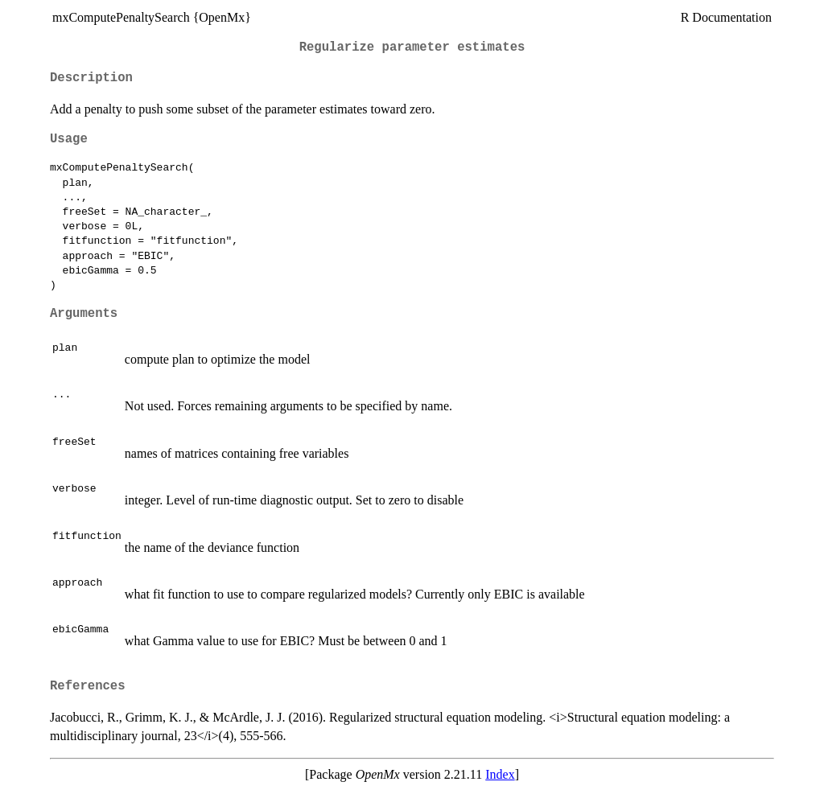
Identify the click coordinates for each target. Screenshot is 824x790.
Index (499, 774)
